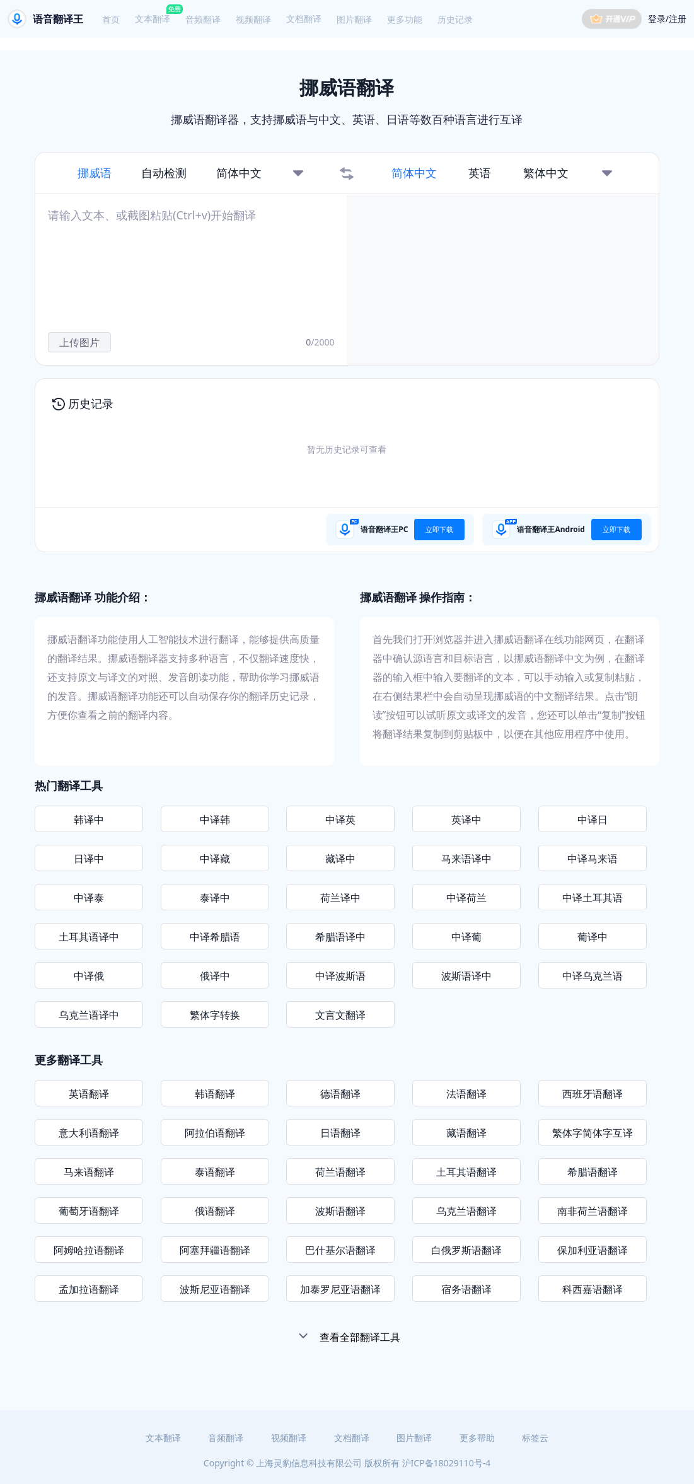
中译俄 (89, 976)
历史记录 (455, 19)
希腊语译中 (340, 937)
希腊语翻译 (592, 1172)
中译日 (592, 819)
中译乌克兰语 (592, 976)
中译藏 (215, 859)
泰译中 (215, 898)
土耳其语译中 (89, 937)
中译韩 (215, 819)
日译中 (89, 859)
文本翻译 (152, 19)
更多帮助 (477, 1438)
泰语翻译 (215, 1172)
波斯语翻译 (340, 1211)
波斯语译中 (466, 976)
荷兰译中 (340, 898)
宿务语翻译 (466, 1289)
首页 (111, 19)
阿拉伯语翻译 (215, 1133)
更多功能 (404, 19)
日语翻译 (340, 1133)
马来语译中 (466, 859)
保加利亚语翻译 (592, 1250)
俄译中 (215, 976)
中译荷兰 (466, 898)
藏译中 (340, 859)
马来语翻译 (89, 1172)
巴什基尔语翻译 (340, 1250)
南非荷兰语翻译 (592, 1211)
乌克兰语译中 (89, 1015)
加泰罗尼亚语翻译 (340, 1289)
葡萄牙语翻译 (89, 1211)
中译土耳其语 (592, 898)
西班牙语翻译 (592, 1094)
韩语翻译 (215, 1094)
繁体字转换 (215, 1015)
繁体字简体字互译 (592, 1133)
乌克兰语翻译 (466, 1211)
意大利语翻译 (89, 1133)
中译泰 (89, 898)
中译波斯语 (340, 976)
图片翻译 (354, 19)
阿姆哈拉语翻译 (89, 1250)
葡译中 (592, 937)
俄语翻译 (215, 1211)
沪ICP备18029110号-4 (446, 1463)
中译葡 (466, 937)
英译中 (466, 819)
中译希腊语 (215, 937)
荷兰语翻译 (340, 1172)
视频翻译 (253, 19)
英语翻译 (89, 1094)
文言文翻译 (340, 1015)
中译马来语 (592, 859)
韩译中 (89, 819)
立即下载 (439, 529)
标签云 (535, 1438)
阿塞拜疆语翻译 (215, 1250)
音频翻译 (203, 19)
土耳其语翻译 (466, 1172)
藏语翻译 (466, 1133)
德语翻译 (340, 1094)
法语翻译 (466, 1094)
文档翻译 (303, 19)
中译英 (340, 819)
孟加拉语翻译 (89, 1289)
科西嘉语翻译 (592, 1289)
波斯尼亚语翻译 (215, 1289)
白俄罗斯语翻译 (466, 1250)
